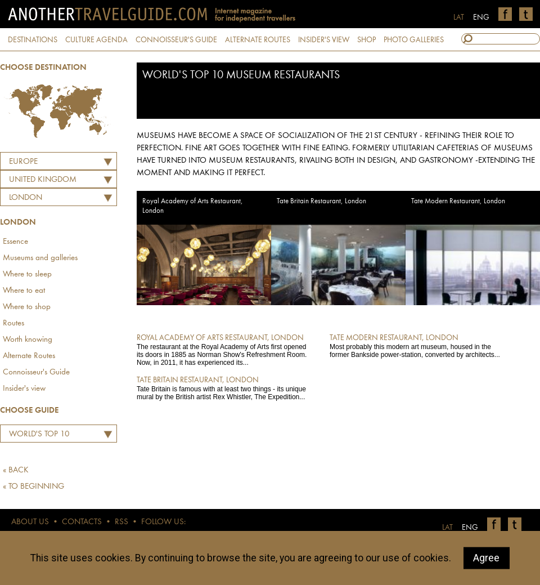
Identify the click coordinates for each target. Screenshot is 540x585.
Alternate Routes (29, 356)
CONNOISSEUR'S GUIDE (176, 40)
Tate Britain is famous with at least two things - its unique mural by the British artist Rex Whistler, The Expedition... (225, 388)
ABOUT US (30, 522)
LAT (458, 17)
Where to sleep (27, 274)
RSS (121, 522)
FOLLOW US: (163, 522)
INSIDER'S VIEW (323, 40)
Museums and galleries (40, 258)
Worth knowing (27, 340)
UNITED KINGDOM (42, 180)
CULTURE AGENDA (96, 40)
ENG (481, 17)
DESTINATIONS (32, 40)
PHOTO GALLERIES (414, 40)
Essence (15, 242)
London (25, 198)
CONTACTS (82, 522)
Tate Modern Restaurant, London (458, 201)
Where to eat (24, 291)
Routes (13, 323)
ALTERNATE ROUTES (257, 40)
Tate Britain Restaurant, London (321, 201)
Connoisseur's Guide (36, 372)
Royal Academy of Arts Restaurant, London (192, 206)
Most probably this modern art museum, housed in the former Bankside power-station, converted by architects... (418, 346)
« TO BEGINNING (33, 487)
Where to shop (27, 307)
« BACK (16, 470)
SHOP (366, 40)
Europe (23, 162)
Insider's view (24, 389)
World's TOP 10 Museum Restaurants (46, 435)
